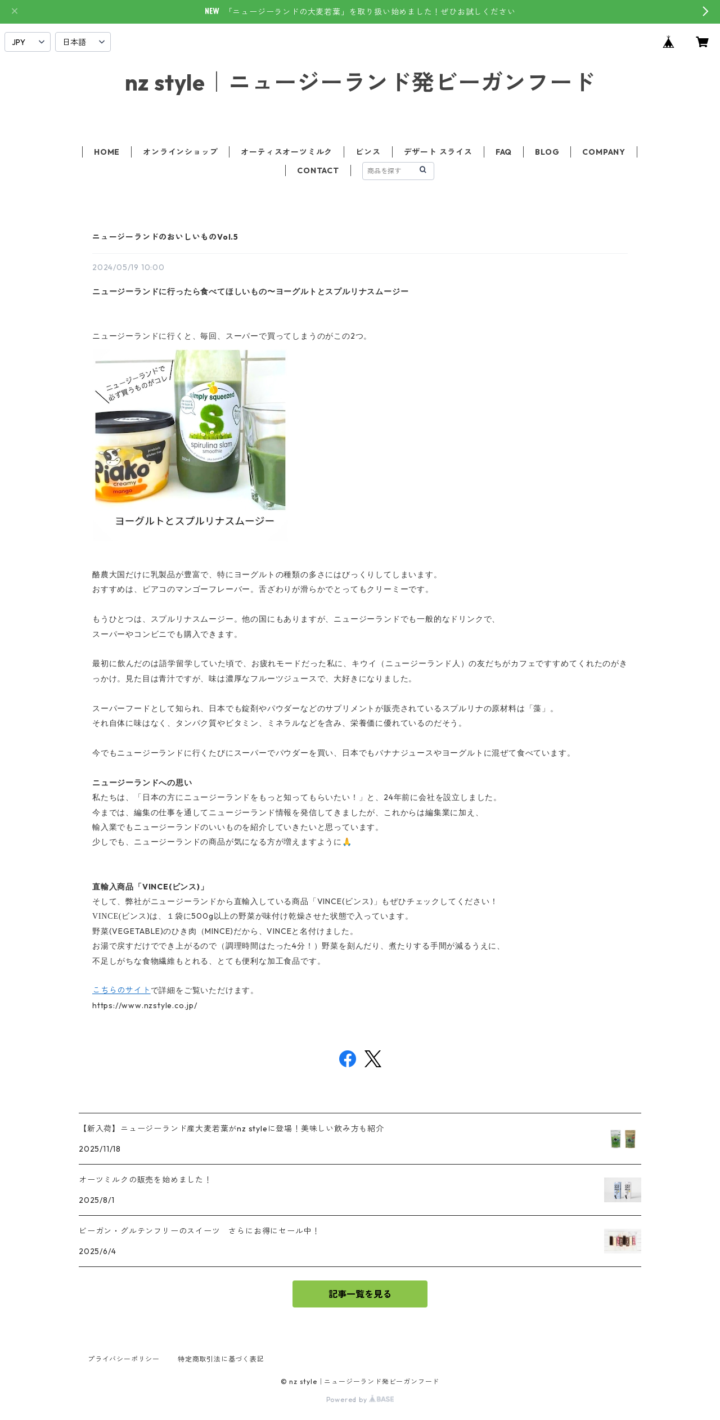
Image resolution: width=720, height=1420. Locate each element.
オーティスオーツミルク (286, 152)
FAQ (504, 152)
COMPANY (604, 152)
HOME (107, 152)
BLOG (547, 152)
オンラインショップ (180, 152)
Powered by (360, 1399)
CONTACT (318, 170)
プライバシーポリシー (124, 1359)
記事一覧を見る (360, 1294)
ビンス (368, 152)
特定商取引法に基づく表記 (221, 1359)
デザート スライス (438, 152)
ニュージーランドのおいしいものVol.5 (165, 237)
